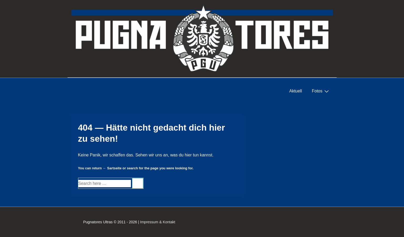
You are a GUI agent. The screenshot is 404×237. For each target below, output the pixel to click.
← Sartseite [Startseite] (112, 168)
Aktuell (295, 91)
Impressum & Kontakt (157, 222)
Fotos (321, 91)
